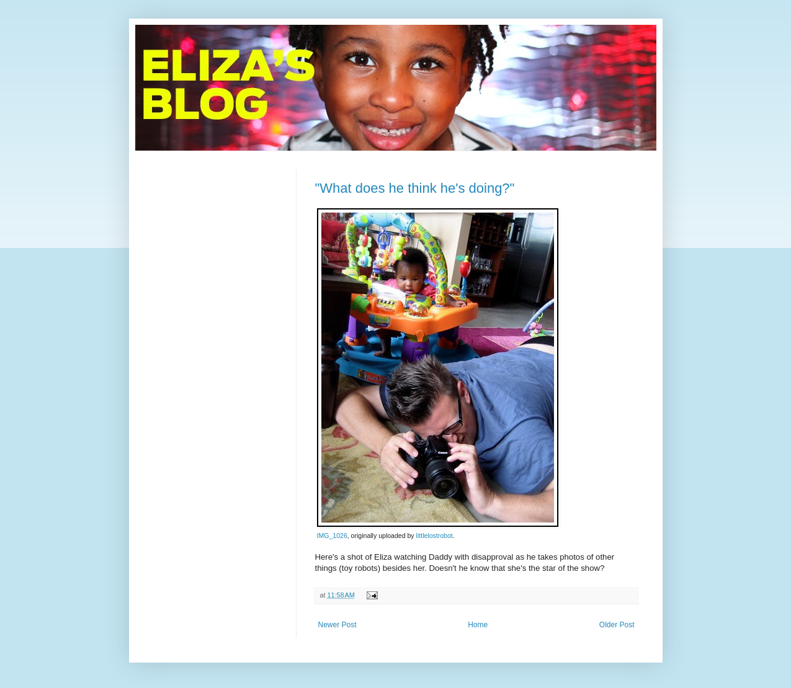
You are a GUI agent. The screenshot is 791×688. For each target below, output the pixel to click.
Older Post (617, 624)
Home (478, 624)
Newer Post (337, 624)
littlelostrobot (434, 535)
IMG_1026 (332, 535)
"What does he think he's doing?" (415, 188)
